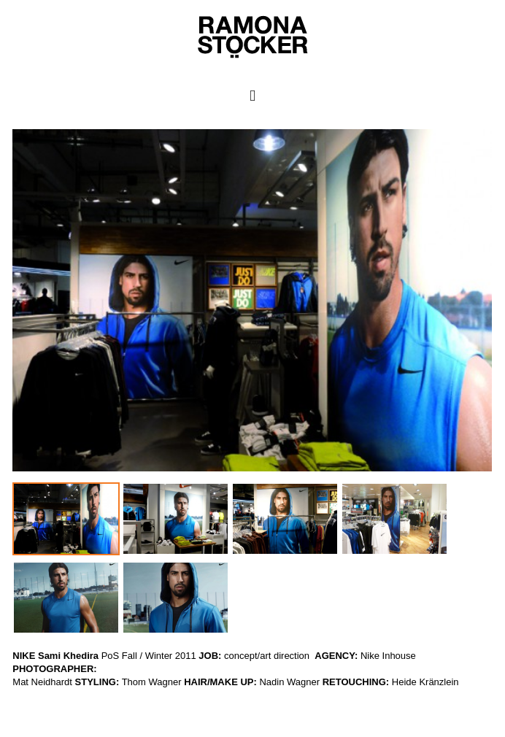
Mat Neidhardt (42, 681)
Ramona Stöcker (35, 695)
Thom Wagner (152, 681)
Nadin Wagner (289, 681)
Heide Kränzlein (425, 681)
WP (7, 708)
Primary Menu (253, 96)
